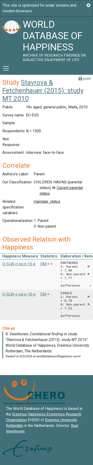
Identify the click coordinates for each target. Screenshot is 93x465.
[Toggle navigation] (5, 68)
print (85, 78)
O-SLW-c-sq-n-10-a (18, 264)
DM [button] (43, 264)
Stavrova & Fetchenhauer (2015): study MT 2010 (43, 90)
